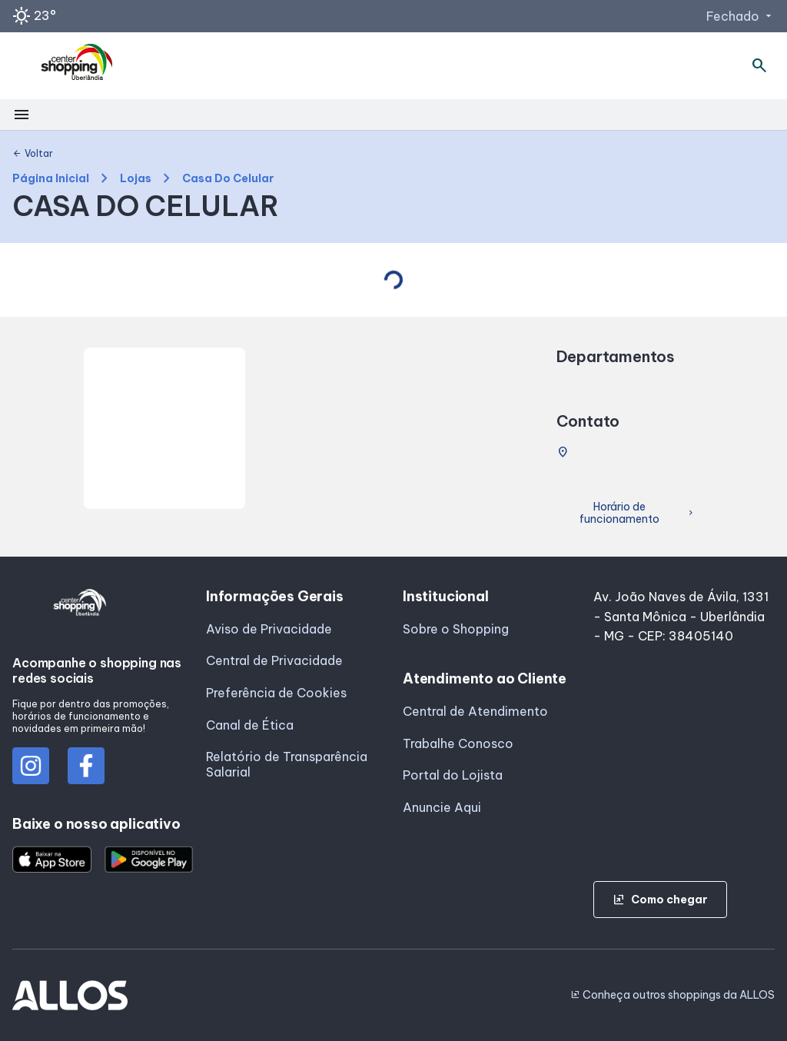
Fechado (740, 16)
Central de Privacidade (274, 660)
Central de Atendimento (475, 711)
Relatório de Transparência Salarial (286, 764)
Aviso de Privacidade (269, 629)
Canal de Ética (250, 725)
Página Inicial (50, 178)
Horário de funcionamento (637, 513)
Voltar (32, 153)
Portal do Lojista (453, 775)
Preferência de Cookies (276, 692)
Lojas (135, 178)
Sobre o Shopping (456, 629)
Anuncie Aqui (442, 807)
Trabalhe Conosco (458, 743)
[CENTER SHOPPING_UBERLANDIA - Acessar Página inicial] (77, 66)
